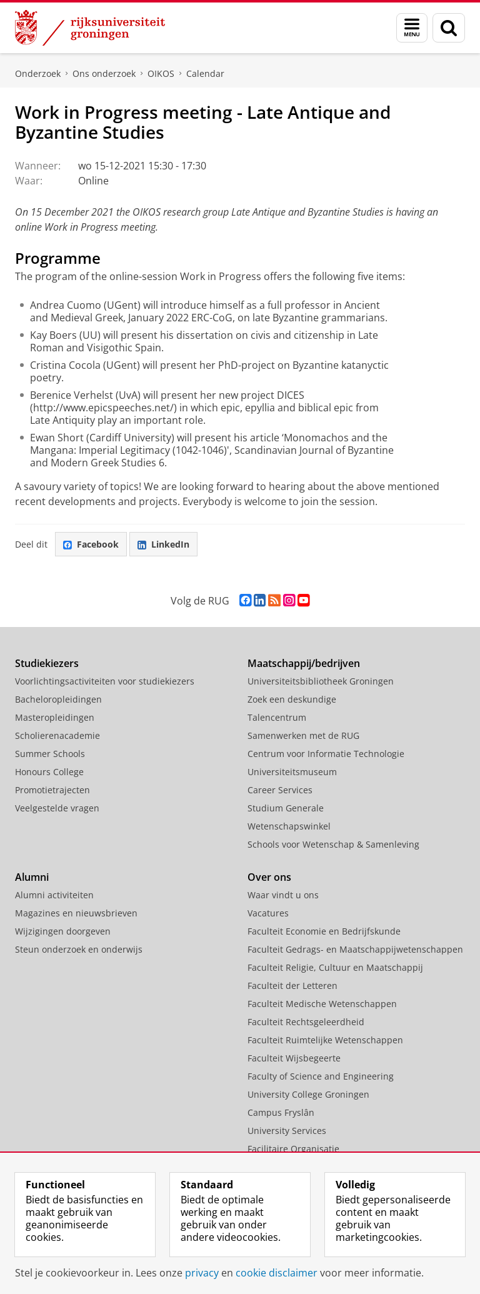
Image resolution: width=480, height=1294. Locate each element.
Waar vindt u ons (283, 895)
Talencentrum (277, 717)
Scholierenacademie (57, 735)
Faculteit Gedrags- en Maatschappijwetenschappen (355, 949)
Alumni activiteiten (54, 895)
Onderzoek (38, 73)
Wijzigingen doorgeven (63, 931)
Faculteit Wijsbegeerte (294, 1058)
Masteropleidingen (54, 717)
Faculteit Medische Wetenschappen (322, 1004)
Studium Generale (286, 808)
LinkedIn (163, 544)
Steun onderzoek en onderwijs (78, 949)
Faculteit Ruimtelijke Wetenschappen (325, 1040)
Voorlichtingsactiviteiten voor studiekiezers (104, 681)
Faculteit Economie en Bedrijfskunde (324, 931)
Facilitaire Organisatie (293, 1149)
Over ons (269, 877)
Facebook (91, 544)
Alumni (32, 877)
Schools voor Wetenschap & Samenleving (333, 844)
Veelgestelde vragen (57, 808)
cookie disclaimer (277, 1273)
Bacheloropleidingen (58, 699)
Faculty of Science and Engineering (321, 1076)
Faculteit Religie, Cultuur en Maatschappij (335, 967)
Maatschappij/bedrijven (304, 663)
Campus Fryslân (281, 1112)
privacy (202, 1273)
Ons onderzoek (104, 73)
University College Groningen (308, 1094)
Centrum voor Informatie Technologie (326, 754)
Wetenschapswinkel (289, 826)
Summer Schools (50, 754)
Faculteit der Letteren (293, 985)
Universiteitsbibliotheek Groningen (321, 681)
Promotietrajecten (52, 790)
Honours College (49, 772)
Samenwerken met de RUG (303, 735)
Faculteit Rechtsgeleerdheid (306, 1022)
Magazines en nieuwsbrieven (76, 913)
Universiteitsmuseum (292, 772)
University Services (287, 1130)
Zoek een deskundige (292, 699)
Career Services (280, 790)
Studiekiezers (47, 663)
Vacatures (268, 913)
